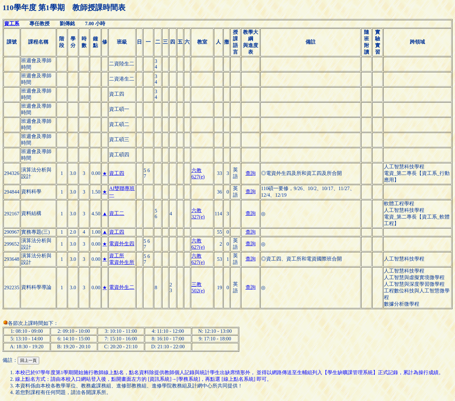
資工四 (116, 173)
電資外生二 (121, 287)
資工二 (116, 213)
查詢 (251, 173)
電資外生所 (121, 262)
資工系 (11, 23)
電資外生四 (121, 243)
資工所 (116, 255)
